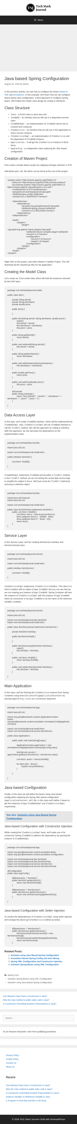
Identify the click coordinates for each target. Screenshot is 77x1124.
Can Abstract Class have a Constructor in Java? (25, 996)
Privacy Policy (12, 1055)
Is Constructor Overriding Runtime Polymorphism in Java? (29, 1004)
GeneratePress (57, 1119)
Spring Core (13, 975)
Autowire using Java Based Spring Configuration (35, 955)
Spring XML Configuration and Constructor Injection (36, 961)
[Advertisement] (38, 46)
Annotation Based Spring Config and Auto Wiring (35, 958)
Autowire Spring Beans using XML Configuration (35, 964)
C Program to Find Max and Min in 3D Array (26, 1100)
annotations (18, 95)
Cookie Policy (12, 1059)
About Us (10, 1067)
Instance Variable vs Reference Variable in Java (28, 1097)
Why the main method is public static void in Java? (26, 1000)
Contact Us (11, 1063)
